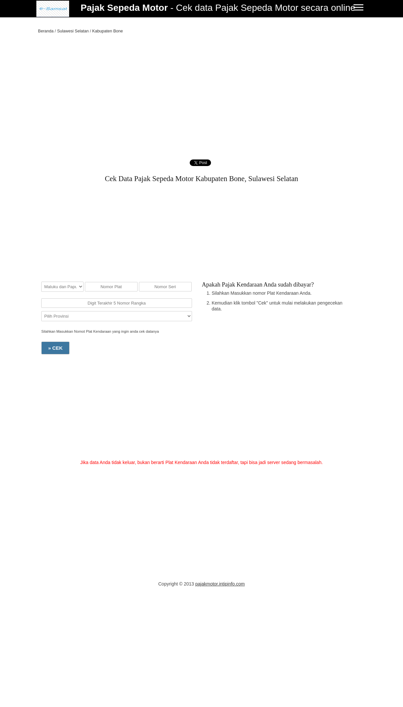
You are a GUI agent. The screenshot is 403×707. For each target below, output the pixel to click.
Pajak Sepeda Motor (124, 8)
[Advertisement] (201, 87)
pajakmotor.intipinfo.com (220, 583)
